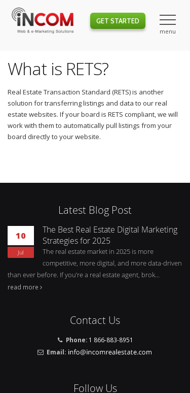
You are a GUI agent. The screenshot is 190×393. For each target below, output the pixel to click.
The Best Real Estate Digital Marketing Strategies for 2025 (110, 235)
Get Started (117, 21)
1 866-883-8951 (111, 340)
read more (23, 287)
